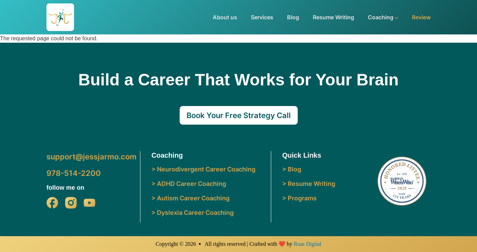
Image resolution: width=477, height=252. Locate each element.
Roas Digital (307, 244)
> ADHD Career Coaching (188, 183)
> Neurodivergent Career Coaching (203, 169)
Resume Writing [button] (333, 17)
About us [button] (225, 17)
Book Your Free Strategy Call (239, 115)
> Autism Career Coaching (190, 198)
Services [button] (262, 17)
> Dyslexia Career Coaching (192, 212)
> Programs (299, 198)
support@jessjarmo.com (91, 156)
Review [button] (421, 17)
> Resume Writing (308, 183)
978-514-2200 (73, 173)
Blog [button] (293, 17)
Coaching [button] (383, 17)
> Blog (291, 169)
